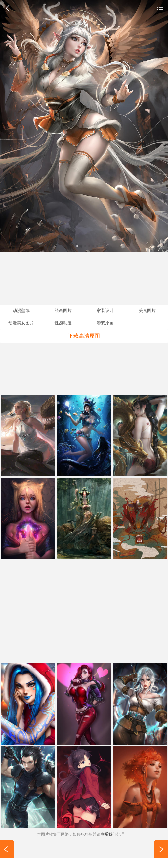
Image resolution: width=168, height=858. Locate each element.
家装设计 (105, 310)
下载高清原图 (84, 336)
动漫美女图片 (21, 322)
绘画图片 (63, 310)
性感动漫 (63, 322)
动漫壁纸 (160, 7)
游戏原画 (105, 322)
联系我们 (108, 834)
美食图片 (147, 310)
